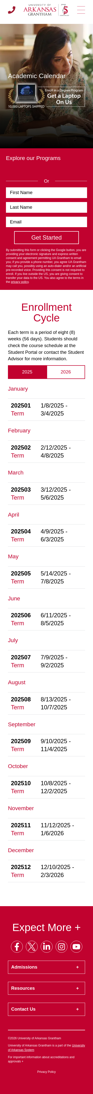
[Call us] (11, 10)
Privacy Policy (46, 1072)
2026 (66, 371)
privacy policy (20, 282)
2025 (27, 371)
